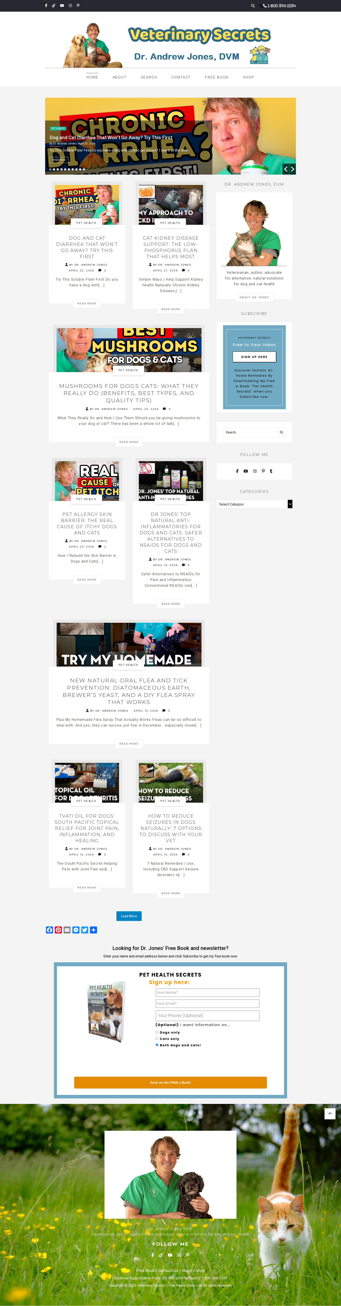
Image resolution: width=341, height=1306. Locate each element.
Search (149, 77)
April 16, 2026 (165, 565)
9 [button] (80, 169)
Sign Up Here (254, 357)
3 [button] (57, 169)
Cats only (170, 1039)
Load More (129, 916)
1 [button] (50, 169)
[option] (170, 136)
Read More (59, 159)
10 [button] (83, 169)
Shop (248, 77)
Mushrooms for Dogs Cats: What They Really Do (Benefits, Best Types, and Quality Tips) (129, 393)
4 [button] (61, 169)
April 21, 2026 (165, 270)
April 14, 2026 (81, 855)
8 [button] (76, 169)
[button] (285, 169)
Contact (181, 77)
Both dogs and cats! (180, 1045)
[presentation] (189, 1063)
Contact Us (168, 1271)
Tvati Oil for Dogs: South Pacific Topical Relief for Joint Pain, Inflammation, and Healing (87, 829)
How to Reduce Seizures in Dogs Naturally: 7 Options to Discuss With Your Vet (170, 829)
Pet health (58, 128)
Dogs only (170, 1032)
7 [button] (72, 169)
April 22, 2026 (81, 270)
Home (92, 77)
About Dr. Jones (254, 297)
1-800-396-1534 (282, 5)
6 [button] (69, 169)
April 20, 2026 (146, 409)
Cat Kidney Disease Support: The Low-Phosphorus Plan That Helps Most (171, 247)
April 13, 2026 (165, 855)
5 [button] (65, 169)
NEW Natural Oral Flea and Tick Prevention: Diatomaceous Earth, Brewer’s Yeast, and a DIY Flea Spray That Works (129, 691)
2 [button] (54, 169)
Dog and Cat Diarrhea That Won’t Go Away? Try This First (111, 137)
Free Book (217, 77)
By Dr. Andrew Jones (86, 264)
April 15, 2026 (146, 711)
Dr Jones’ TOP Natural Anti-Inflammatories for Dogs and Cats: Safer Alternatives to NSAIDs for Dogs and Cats (170, 533)
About (120, 77)
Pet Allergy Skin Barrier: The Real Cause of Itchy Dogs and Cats (87, 523)
